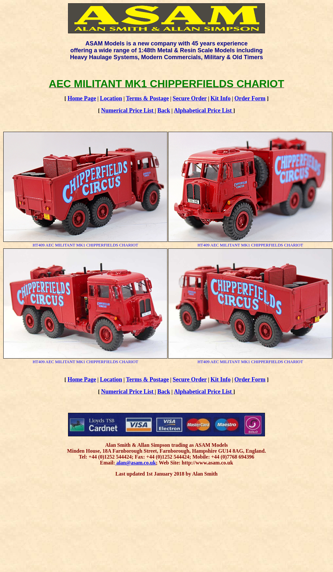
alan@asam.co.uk (135, 462)
